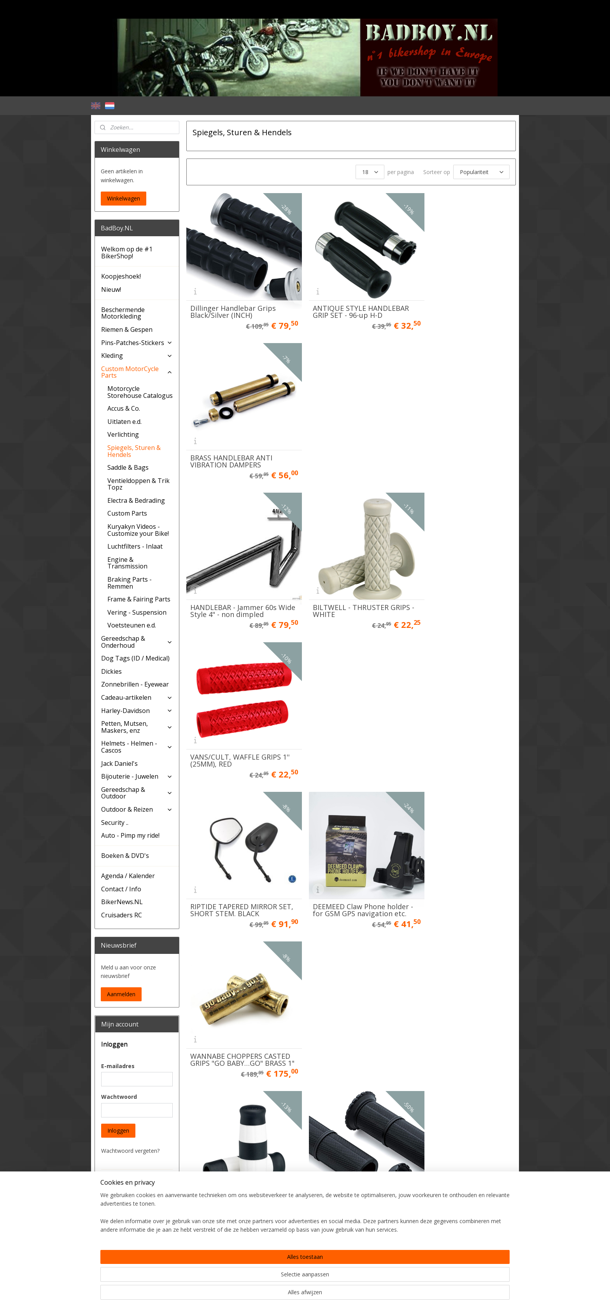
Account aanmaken (131, 1246)
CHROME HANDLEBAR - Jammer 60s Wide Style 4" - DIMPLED (458, 854)
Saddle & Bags (128, 467)
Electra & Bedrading (136, 500)
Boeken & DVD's (125, 855)
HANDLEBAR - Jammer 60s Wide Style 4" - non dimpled (236, 440)
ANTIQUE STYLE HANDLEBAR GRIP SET (350, 858)
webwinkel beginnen (318, 1295)
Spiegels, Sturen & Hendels (134, 451)
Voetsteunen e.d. (131, 625)
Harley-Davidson (137, 710)
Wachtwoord (119, 1096)
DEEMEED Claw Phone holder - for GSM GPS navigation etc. (350, 575)
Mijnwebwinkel (386, 1295)
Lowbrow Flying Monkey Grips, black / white (230, 718)
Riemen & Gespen (126, 329)
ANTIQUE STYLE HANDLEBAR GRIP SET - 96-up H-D (350, 301)
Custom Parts (127, 513)
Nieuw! (111, 289)
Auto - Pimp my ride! (130, 835)
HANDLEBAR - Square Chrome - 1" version (225, 997)
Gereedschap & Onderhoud (137, 642)
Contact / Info (121, 889)
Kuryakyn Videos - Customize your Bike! (138, 530)
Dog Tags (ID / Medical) (135, 658)
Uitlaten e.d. (124, 421)
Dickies (111, 671)
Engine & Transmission (127, 563)
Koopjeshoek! (121, 276)
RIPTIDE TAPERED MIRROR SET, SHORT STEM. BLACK (233, 579)
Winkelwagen (123, 198)
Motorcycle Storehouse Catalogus (140, 392)
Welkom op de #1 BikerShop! (126, 252)
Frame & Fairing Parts (138, 599)
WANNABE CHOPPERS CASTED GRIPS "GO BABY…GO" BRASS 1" (458, 575)
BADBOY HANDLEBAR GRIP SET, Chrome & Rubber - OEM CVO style (346, 993)
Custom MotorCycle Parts (137, 372)
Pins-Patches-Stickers (137, 342)
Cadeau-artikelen (137, 697)
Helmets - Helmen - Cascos (137, 747)
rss (288, 1295)
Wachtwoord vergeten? (130, 1150)
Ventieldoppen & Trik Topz (138, 484)
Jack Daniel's (119, 763)
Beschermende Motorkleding (123, 313)
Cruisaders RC (121, 915)
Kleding (137, 355)
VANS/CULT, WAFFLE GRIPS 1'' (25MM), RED (459, 440)
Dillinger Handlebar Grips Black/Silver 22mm (457, 718)
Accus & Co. (123, 408)
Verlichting (123, 434)
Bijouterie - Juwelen (137, 776)
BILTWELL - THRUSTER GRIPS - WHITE (351, 440)
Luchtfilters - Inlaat (135, 546)
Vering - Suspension (137, 612)
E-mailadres (118, 1066)
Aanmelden (121, 994)
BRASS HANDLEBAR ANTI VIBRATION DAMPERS (455, 301)
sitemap (272, 1295)
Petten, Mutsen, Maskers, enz (137, 727)
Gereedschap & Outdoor (137, 793)
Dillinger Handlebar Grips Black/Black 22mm (232, 858)
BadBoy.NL (113, 1269)
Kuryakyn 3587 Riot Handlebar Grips (334, 718)
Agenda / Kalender (128, 876)
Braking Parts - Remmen (129, 583)
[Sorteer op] (481, 172)
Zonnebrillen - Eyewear (135, 684)
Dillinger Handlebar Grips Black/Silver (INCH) (232, 301)
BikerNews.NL (122, 902)
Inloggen (118, 1130)
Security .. (114, 822)
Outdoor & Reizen (137, 809)
